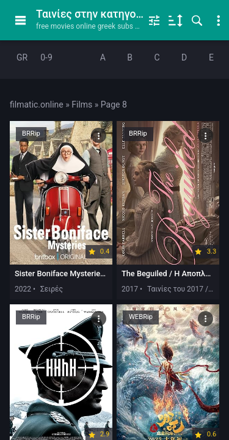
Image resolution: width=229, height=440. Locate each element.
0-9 (46, 57)
